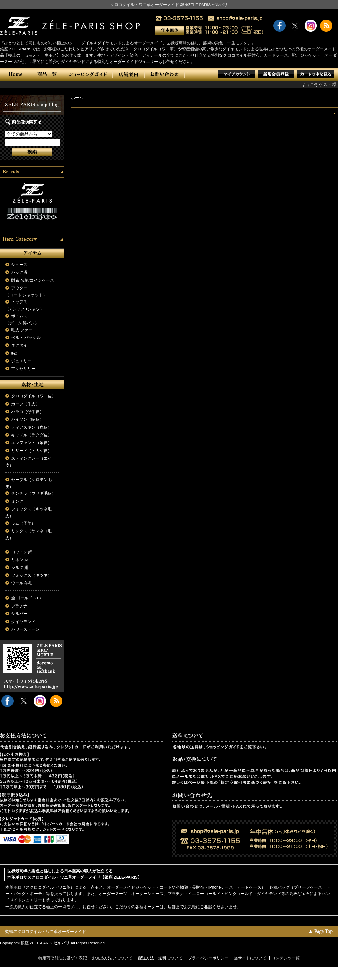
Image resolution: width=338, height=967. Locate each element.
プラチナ (19, 606)
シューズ (19, 265)
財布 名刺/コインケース (32, 280)
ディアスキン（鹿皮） (31, 427)
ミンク (17, 501)
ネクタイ (19, 345)
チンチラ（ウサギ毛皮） (33, 493)
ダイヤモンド (23, 622)
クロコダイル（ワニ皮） (33, 396)
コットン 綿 (21, 552)
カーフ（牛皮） (25, 404)
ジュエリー (21, 361)
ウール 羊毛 (21, 583)
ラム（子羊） (23, 523)
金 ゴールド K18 (26, 598)
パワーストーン (25, 629)
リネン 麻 (19, 560)
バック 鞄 (19, 272)
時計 (15, 353)
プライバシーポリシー (208, 958)
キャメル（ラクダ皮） (31, 435)
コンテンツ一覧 (285, 958)
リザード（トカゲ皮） (31, 451)
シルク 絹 (19, 567)
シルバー (19, 614)
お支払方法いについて (112, 958)
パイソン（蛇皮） (27, 419)
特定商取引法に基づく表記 (62, 958)
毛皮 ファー (21, 330)
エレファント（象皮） (31, 443)
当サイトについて (250, 958)
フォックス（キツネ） (31, 575)
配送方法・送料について (160, 958)
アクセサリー (23, 369)
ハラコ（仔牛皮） (27, 412)
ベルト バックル (26, 338)
